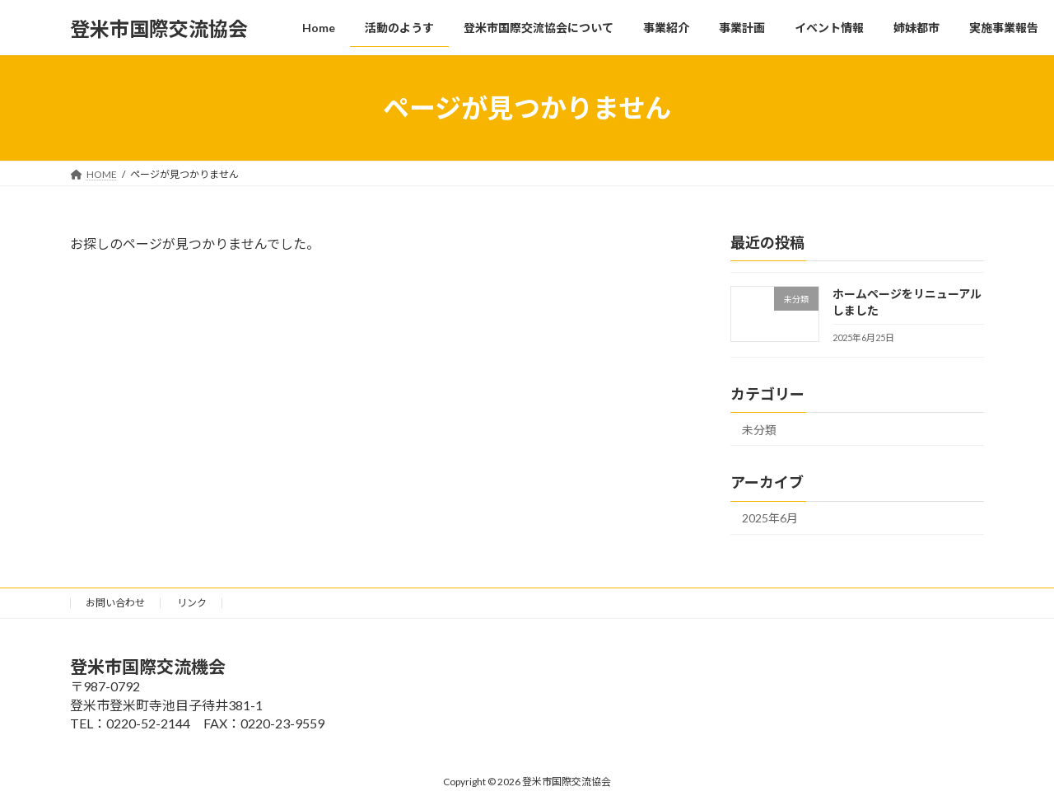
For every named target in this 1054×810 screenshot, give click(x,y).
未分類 (759, 430)
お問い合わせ (115, 603)
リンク (192, 603)
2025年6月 (770, 519)
